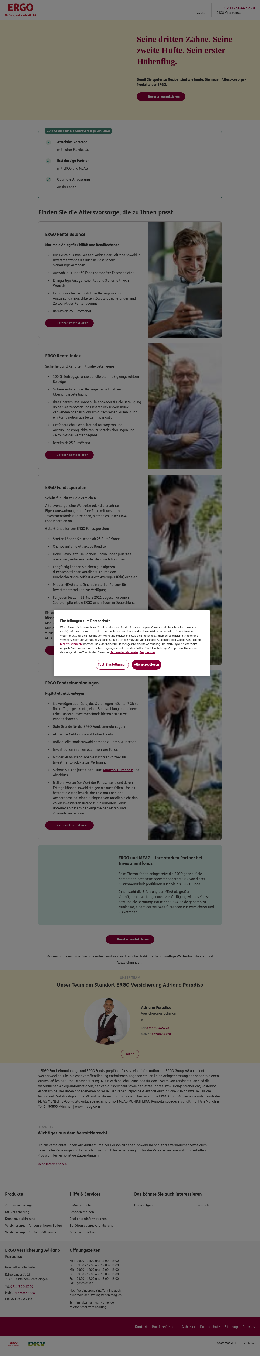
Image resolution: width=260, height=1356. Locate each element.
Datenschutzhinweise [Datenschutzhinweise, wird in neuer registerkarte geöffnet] (124, 652)
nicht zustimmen (71, 644)
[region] (132, 643)
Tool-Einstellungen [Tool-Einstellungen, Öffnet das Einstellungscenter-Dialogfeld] (112, 664)
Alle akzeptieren (146, 664)
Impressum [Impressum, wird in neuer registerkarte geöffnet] (147, 652)
